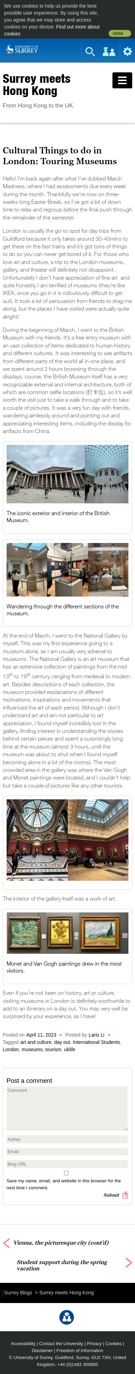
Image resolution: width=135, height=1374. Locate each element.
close (118, 33)
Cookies (114, 1343)
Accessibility (23, 1343)
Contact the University (61, 1343)
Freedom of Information (80, 1350)
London (11, 1049)
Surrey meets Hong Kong (36, 84)
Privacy (94, 1343)
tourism (53, 1049)
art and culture (36, 1042)
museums (32, 1049)
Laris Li (96, 1035)
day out (62, 1042)
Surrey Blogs (18, 1292)
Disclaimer (42, 1350)
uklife (69, 1049)
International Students (96, 1042)
